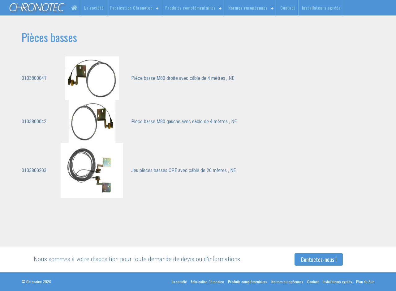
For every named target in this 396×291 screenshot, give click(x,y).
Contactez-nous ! (319, 259)
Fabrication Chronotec (131, 7)
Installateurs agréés (321, 7)
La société (94, 7)
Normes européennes (248, 7)
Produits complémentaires (190, 7)
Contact (287, 7)
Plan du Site (365, 281)
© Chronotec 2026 (36, 281)
